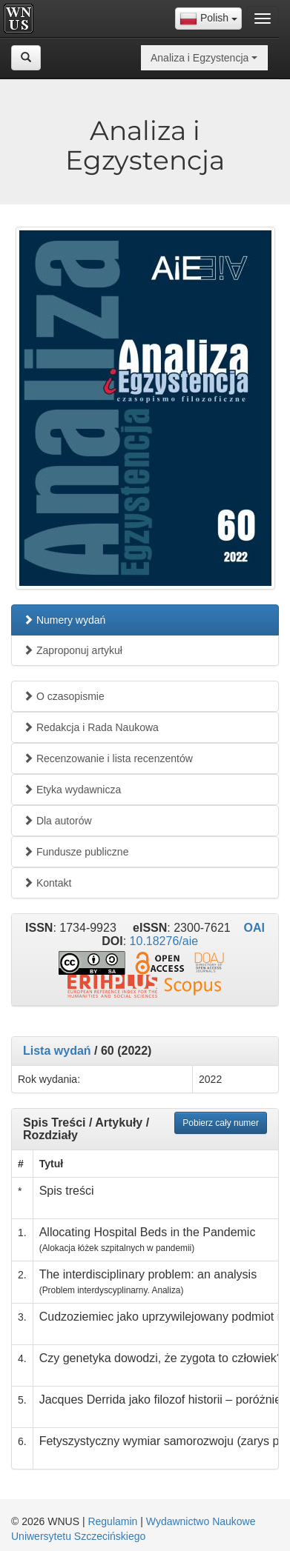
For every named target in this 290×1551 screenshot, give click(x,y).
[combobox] (208, 18)
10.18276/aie (164, 941)
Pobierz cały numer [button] (220, 1123)
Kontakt (47, 883)
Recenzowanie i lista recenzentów (108, 758)
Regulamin (112, 1521)
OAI (253, 927)
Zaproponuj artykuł (72, 650)
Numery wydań (64, 620)
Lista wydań (57, 1050)
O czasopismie (64, 696)
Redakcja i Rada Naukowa (91, 727)
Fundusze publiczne (75, 852)
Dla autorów (57, 821)
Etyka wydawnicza (72, 789)
